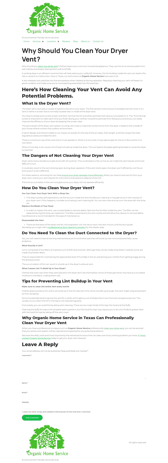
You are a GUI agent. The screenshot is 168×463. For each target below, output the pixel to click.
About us (85, 41)
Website (25, 402)
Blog (75, 41)
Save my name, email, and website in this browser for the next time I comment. (57, 412)
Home (27, 41)
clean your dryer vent (48, 66)
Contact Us (98, 41)
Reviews (66, 41)
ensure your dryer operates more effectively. (82, 175)
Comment (27, 355)
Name (25, 383)
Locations (51, 41)
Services (37, 41)
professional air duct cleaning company (67, 227)
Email (25, 392)
